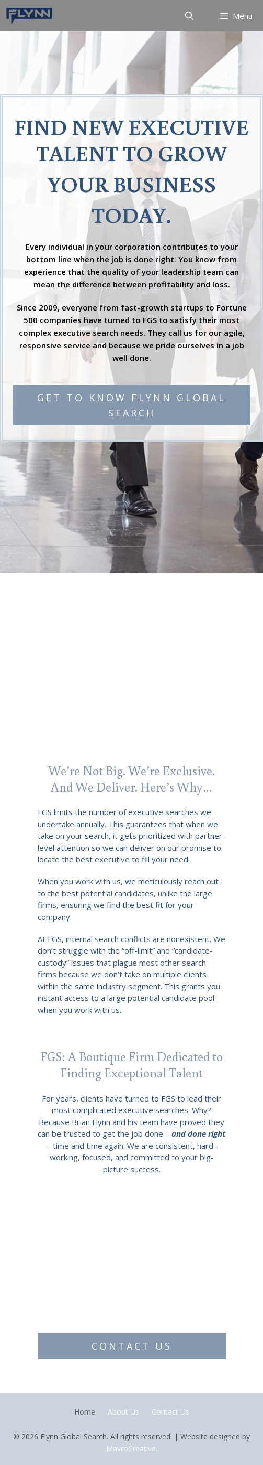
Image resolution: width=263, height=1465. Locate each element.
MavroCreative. (131, 1448)
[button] (131, 405)
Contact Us (170, 1412)
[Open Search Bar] (189, 16)
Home (84, 1412)
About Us (123, 1412)
